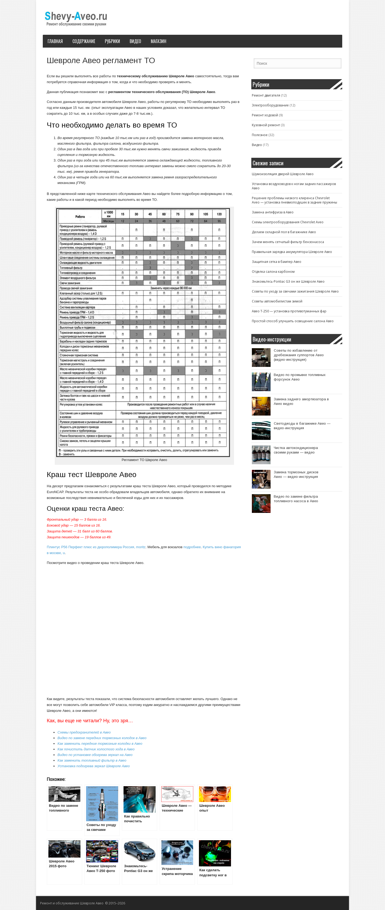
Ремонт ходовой (265, 115)
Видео (135, 41)
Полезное (260, 135)
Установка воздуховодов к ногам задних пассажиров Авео (294, 186)
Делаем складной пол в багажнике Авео (284, 232)
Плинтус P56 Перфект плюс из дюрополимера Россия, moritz (96, 547)
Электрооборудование (270, 105)
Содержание (83, 41)
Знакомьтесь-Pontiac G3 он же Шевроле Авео (288, 281)
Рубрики (112, 41)
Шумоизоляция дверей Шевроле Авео (283, 174)
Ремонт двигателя (266, 95)
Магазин (158, 41)
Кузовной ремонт (266, 125)
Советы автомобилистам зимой (277, 301)
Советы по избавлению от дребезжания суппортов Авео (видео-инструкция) (299, 355)
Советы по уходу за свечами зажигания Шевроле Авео (295, 291)
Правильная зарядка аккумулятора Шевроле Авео (292, 251)
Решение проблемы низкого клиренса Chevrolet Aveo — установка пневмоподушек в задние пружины (294, 200)
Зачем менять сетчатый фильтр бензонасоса (288, 242)
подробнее (192, 547)
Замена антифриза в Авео (273, 212)
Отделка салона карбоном (273, 271)
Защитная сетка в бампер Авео (276, 261)
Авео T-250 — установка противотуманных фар (289, 311)
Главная (55, 41)
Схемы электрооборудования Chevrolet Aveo (288, 222)
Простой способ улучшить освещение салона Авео (293, 321)
